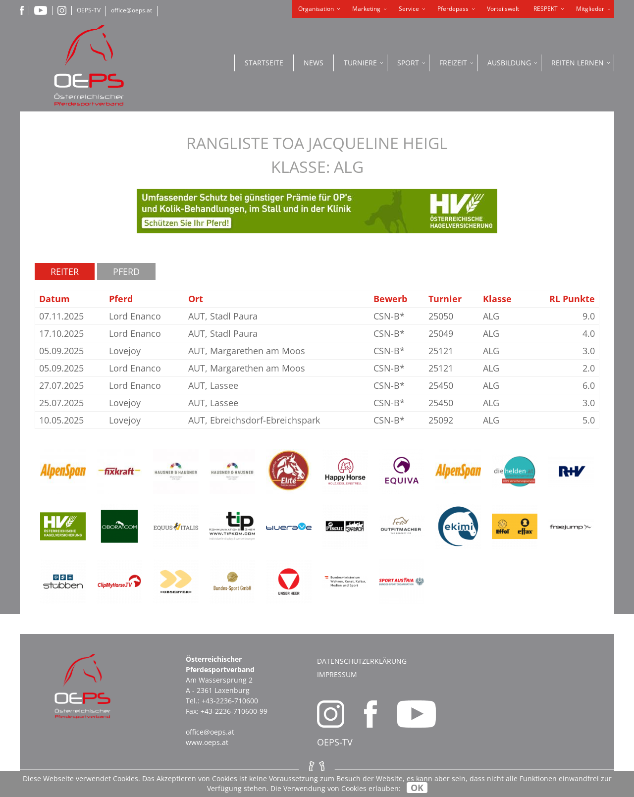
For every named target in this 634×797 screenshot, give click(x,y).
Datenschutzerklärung (362, 661)
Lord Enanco (135, 316)
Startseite (264, 62)
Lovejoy (125, 351)
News (313, 62)
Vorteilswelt (503, 8)
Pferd (126, 271)
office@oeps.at (131, 10)
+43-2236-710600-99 (234, 711)
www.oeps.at (207, 742)
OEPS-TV (89, 10)
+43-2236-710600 (230, 700)
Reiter (65, 271)
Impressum (337, 674)
